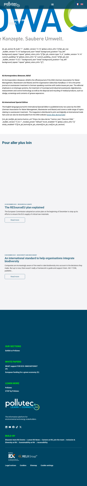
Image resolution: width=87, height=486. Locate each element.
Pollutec (8, 388)
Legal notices (10, 465)
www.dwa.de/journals (56, 115)
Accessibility (42, 442)
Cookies (23, 465)
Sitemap (33, 465)
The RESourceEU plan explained (24, 279)
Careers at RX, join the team (53, 440)
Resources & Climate (25, 276)
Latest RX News (33, 440)
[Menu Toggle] (52, 4)
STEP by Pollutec (12, 391)
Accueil (14, 20)
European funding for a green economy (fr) (22, 372)
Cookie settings (47, 465)
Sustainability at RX (27, 442)
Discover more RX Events (15, 440)
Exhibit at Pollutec (12, 351)
